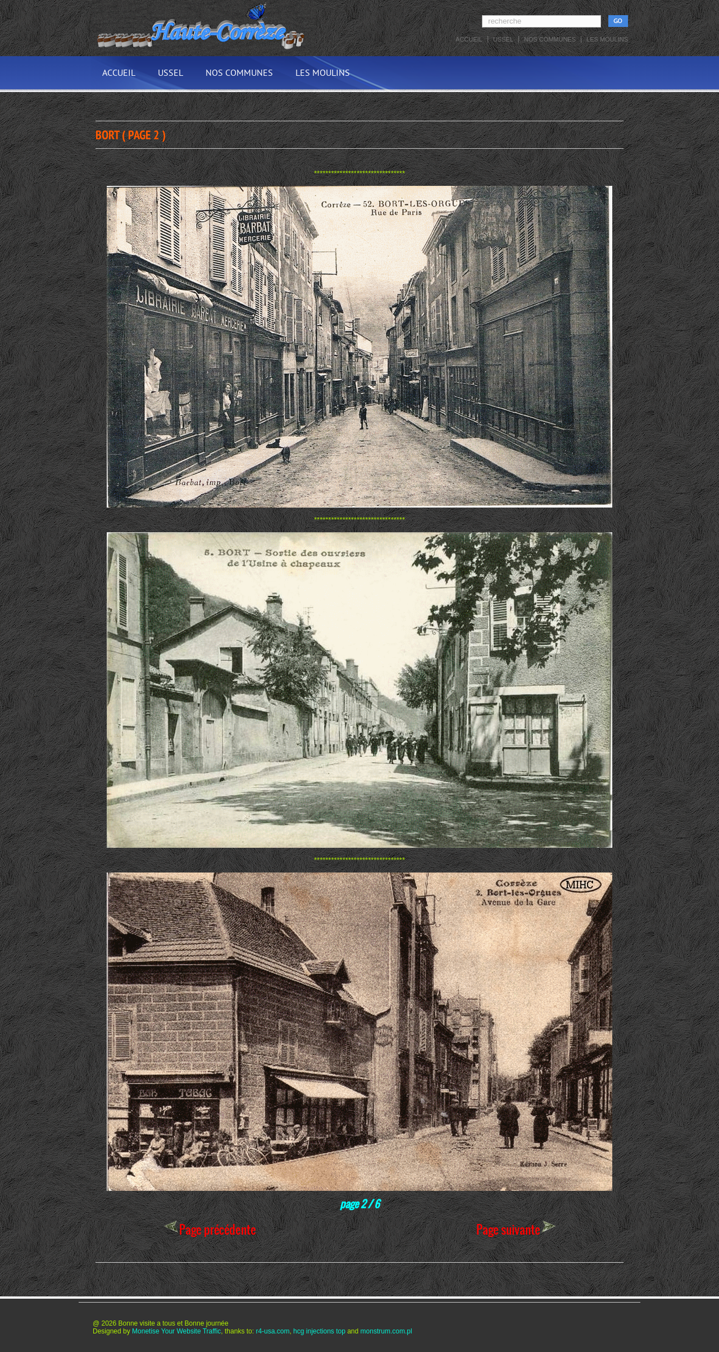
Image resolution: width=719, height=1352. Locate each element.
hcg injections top (319, 1331)
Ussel (503, 39)
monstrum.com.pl (386, 1331)
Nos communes (550, 39)
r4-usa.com (272, 1331)
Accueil (469, 39)
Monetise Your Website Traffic (176, 1331)
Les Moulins (607, 39)
